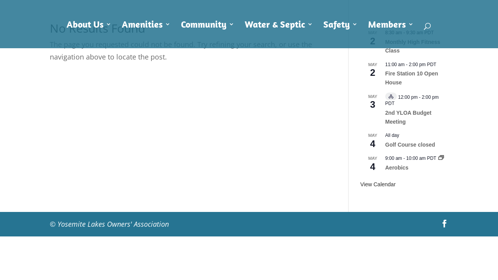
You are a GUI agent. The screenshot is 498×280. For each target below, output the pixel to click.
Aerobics (397, 167)
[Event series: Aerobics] (441, 158)
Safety (336, 25)
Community (203, 25)
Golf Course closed (410, 145)
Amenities (142, 25)
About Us (85, 25)
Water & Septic (275, 25)
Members (387, 25)
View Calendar (378, 184)
